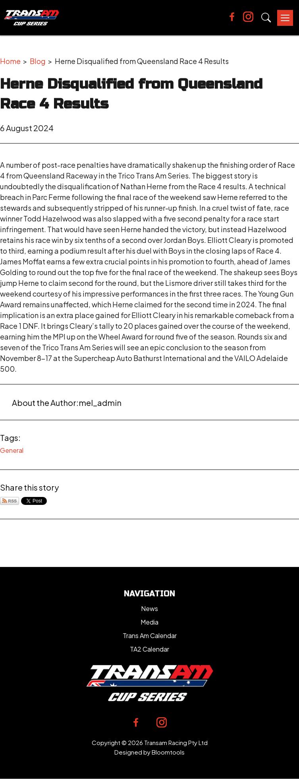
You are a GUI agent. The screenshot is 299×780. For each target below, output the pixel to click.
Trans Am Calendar (150, 635)
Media (149, 622)
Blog (38, 61)
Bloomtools (168, 752)
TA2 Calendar (149, 649)
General (11, 450)
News (149, 608)
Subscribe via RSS (9, 501)
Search (266, 18)
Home (10, 61)
